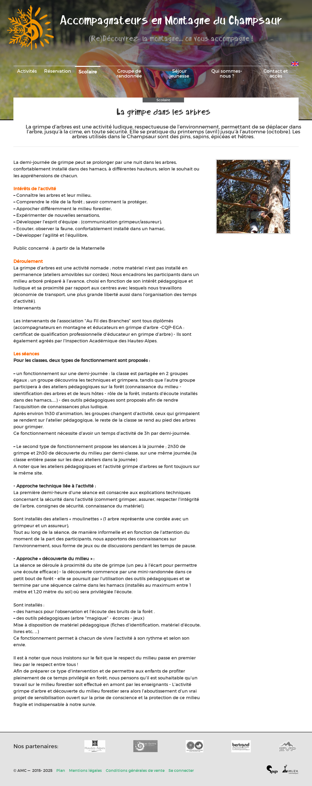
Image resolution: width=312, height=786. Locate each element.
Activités (27, 71)
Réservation (57, 71)
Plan (60, 770)
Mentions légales (85, 770)
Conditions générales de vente (135, 770)
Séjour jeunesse (179, 73)
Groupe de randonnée (129, 73)
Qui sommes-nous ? (226, 73)
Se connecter (181, 770)
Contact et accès (275, 73)
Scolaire (87, 72)
